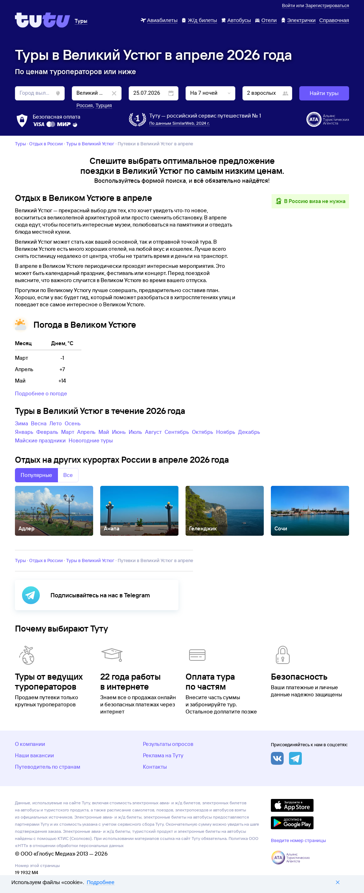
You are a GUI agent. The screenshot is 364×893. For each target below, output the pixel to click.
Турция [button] (104, 105)
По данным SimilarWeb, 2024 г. (179, 123)
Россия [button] (84, 105)
